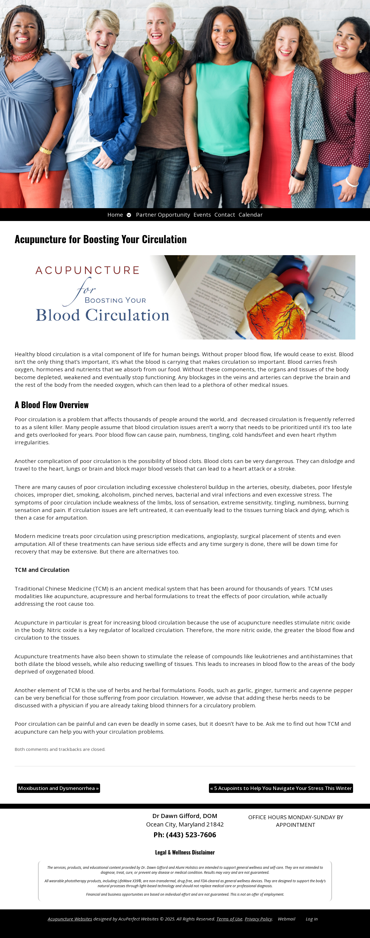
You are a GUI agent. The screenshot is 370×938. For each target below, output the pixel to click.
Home (115, 214)
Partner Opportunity (163, 214)
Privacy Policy (258, 919)
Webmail (286, 919)
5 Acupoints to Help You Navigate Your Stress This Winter (281, 788)
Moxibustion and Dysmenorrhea (58, 788)
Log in (312, 919)
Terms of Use (229, 919)
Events (202, 214)
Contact (224, 214)
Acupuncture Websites (70, 919)
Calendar (251, 214)
